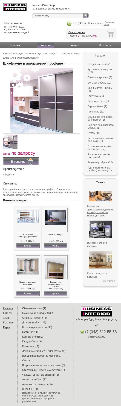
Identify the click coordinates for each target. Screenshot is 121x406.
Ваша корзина (76, 32)
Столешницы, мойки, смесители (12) (100, 147)
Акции (75, 45)
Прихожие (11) (96, 111)
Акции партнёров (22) (100, 162)
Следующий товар (70, 53)
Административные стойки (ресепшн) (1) (100, 169)
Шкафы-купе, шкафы (45, 53)
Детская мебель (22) (99, 82)
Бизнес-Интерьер (12, 53)
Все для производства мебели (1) (41, 355)
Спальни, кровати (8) (100, 77)
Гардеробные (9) (97, 106)
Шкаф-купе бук (55, 234)
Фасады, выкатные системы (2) (99, 156)
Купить (27, 245)
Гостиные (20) (96, 96)
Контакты (105, 45)
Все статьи (109, 281)
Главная (14, 45)
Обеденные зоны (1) (99, 64)
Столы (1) (93, 133)
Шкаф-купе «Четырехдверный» (27, 235)
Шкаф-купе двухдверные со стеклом (55, 284)
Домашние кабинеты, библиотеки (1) (100, 118)
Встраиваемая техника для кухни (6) (101, 139)
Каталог (45, 45)
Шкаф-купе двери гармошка (27, 283)
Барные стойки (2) (98, 101)
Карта (6, 327)
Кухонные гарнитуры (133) (37, 313)
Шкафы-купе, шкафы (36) (37, 327)
